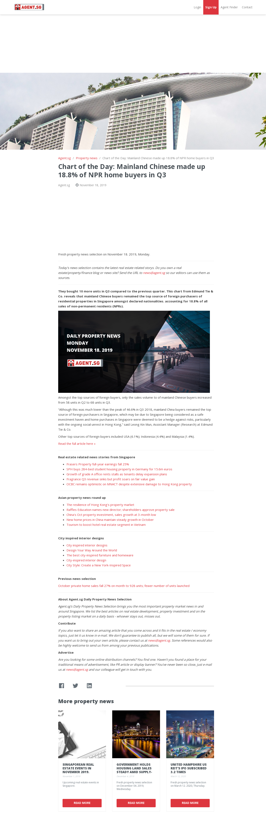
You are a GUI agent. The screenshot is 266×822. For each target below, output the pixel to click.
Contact (247, 7)
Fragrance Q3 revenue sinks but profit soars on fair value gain (110, 479)
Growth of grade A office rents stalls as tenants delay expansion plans (116, 474)
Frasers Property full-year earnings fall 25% (97, 464)
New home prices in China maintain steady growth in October (110, 520)
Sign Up (211, 7)
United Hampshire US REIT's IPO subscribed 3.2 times (189, 768)
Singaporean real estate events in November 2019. (78, 768)
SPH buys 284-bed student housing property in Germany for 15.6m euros (119, 469)
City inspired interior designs (86, 545)
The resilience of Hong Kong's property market (100, 505)
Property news (86, 158)
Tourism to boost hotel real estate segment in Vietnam (106, 525)
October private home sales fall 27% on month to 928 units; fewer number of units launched (124, 586)
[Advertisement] (133, 44)
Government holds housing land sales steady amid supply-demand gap (134, 770)
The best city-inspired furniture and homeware (99, 555)
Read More (82, 803)
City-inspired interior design (86, 560)
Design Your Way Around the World (91, 550)
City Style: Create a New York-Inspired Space (98, 565)
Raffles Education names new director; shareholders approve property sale (120, 510)
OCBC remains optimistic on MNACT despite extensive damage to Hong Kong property (129, 484)
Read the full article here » (77, 443)
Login (197, 7)
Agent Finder (229, 7)
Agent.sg (64, 158)
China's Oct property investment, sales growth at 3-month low (111, 515)
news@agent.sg (154, 273)
